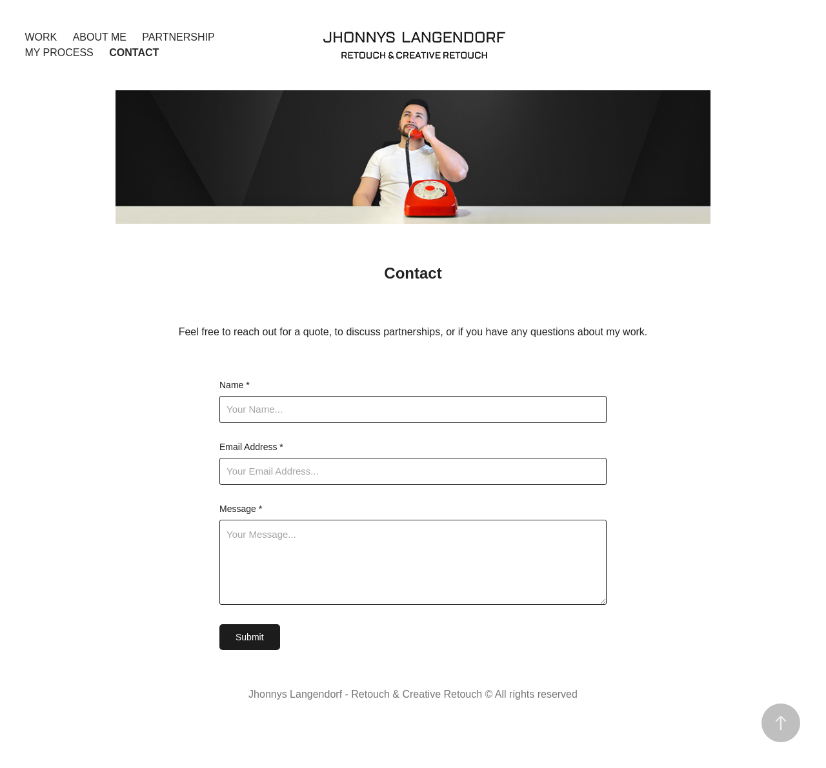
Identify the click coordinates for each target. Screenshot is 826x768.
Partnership (178, 37)
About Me (99, 37)
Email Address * (251, 446)
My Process (59, 52)
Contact (134, 52)
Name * (234, 384)
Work (41, 37)
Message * (240, 508)
